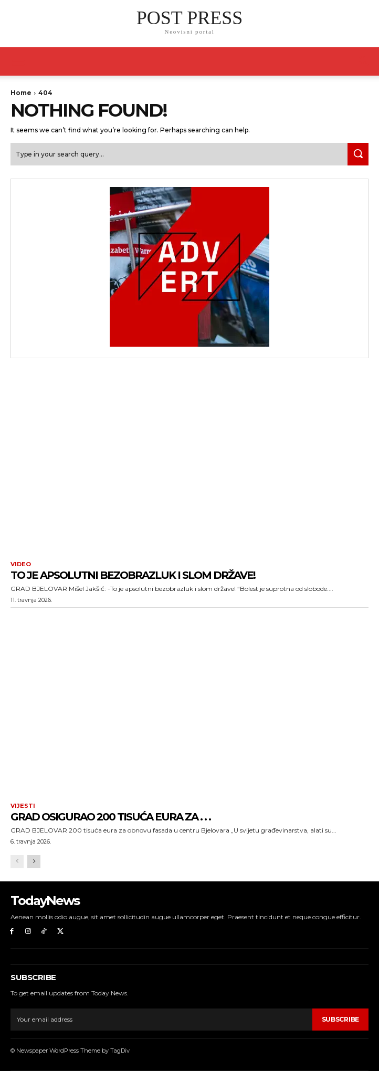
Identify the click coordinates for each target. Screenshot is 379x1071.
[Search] (358, 154)
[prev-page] (17, 861)
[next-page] (33, 861)
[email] (161, 1019)
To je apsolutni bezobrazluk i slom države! (132, 575)
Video (20, 564)
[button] (364, 61)
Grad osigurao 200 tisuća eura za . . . (110, 816)
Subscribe (340, 1019)
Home (20, 93)
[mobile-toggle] (18, 61)
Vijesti (22, 806)
